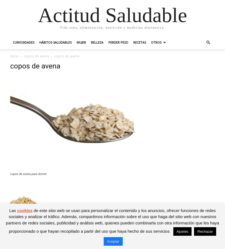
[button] (208, 42)
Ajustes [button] (183, 231)
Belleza (97, 42)
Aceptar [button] (113, 241)
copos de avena (36, 56)
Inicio (14, 56)
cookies (25, 210)
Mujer (81, 42)
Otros (156, 42)
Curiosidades (23, 42)
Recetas (139, 42)
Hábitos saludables (55, 42)
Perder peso (118, 42)
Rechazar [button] (205, 231)
